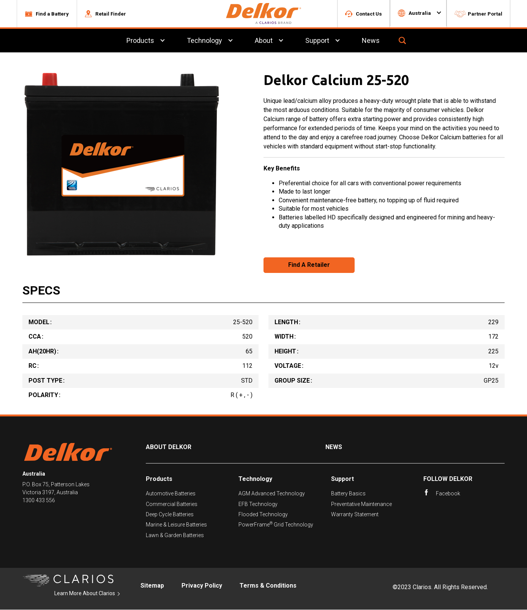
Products (159, 479)
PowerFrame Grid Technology (275, 525)
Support (342, 479)
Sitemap (152, 586)
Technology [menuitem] (204, 41)
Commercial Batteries (171, 504)
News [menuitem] (371, 41)
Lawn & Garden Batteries (175, 536)
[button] (47, 14)
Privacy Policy (201, 586)
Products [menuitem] (140, 41)
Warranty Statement (355, 515)
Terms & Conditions (268, 586)
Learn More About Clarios (84, 594)
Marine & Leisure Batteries (176, 525)
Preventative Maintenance (361, 504)
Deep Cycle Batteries (170, 515)
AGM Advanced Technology (271, 494)
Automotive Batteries (171, 494)
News (333, 447)
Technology (255, 479)
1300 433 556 (38, 501)
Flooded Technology (263, 515)
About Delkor (168, 447)
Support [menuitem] (317, 41)
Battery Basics (348, 494)
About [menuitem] (264, 41)
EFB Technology (258, 504)
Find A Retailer (309, 265)
